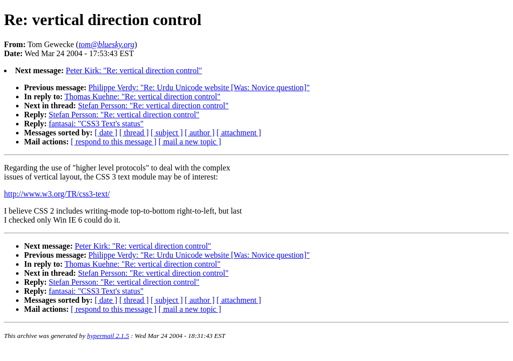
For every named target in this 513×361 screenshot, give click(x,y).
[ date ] (106, 132)
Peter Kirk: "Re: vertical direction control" (134, 70)
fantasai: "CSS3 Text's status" (96, 123)
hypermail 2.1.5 (108, 335)
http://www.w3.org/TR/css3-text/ (57, 194)
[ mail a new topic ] (189, 141)
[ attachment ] (238, 132)
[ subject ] (167, 132)
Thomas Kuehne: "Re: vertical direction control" (142, 96)
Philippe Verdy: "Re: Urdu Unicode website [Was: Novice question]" (199, 87)
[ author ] (200, 132)
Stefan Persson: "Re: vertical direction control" (153, 105)
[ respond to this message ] (113, 141)
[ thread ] (134, 132)
